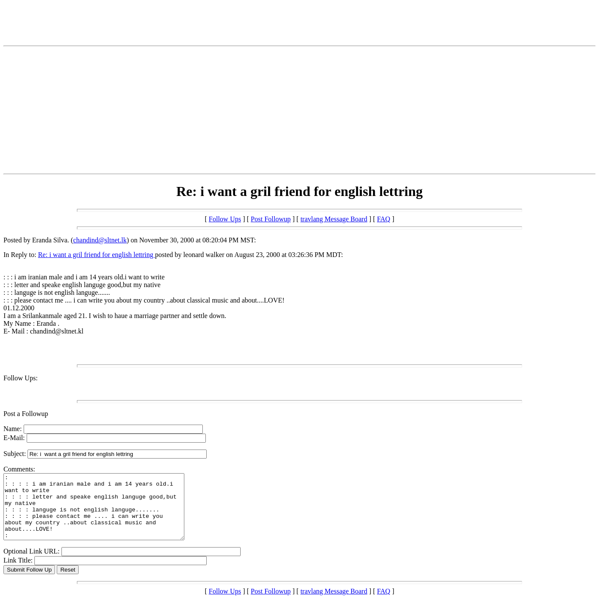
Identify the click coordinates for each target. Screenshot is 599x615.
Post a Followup (25, 413)
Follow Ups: (20, 378)
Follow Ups (225, 219)
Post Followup (271, 219)
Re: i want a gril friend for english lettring (96, 254)
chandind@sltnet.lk (100, 240)
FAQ (383, 219)
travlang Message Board (333, 219)
